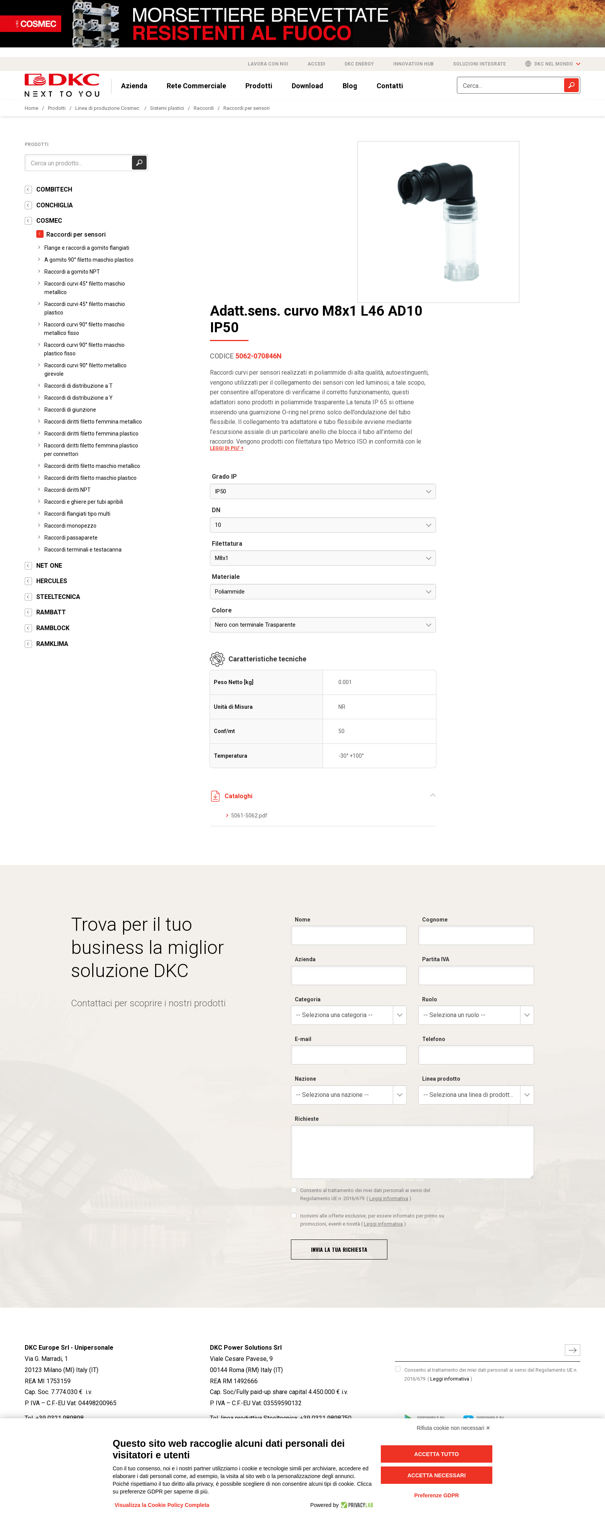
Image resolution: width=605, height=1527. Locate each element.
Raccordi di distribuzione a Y (78, 398)
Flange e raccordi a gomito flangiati (86, 248)
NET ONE (49, 565)
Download (307, 86)
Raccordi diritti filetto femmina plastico (91, 434)
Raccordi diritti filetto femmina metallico (93, 422)
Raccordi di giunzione (70, 410)
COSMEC (49, 220)
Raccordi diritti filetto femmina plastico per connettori (91, 449)
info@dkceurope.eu (51, 1277)
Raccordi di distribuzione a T (78, 386)
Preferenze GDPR (436, 1495)
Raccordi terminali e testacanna (83, 550)
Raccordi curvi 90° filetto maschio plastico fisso (84, 349)
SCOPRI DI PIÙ (39, 1406)
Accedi (316, 64)
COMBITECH (54, 189)
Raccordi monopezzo (70, 526)
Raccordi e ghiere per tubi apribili (83, 502)
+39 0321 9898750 (326, 1262)
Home (31, 108)
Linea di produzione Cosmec (107, 108)
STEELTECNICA (58, 596)
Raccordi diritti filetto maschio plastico (90, 478)
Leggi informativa (449, 1223)
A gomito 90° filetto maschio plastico (89, 260)
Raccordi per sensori (246, 108)
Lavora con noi (268, 64)
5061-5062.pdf (433, 654)
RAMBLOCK (52, 628)
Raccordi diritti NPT (67, 490)
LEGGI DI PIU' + (411, 286)
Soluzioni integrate (479, 64)
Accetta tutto (436, 1454)
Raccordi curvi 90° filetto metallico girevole (85, 369)
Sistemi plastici (167, 108)
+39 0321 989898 (59, 1262)
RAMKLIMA (52, 643)
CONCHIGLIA (54, 205)
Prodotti (258, 86)
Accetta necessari (436, 1475)
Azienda (134, 86)
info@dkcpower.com (237, 1277)
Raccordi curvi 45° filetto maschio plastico (84, 308)
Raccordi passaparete (71, 538)
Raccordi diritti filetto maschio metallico (92, 466)
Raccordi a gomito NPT (72, 272)
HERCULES (51, 581)
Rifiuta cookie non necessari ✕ (453, 1428)
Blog (350, 86)
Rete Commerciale (196, 86)
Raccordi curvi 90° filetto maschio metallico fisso (84, 328)
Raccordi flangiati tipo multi (77, 514)
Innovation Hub (413, 64)
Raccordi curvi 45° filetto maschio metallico (84, 288)
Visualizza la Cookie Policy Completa (162, 1505)
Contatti (390, 86)
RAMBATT (51, 612)
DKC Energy (359, 64)
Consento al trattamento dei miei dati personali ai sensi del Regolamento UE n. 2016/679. (491, 1218)
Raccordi (204, 108)
